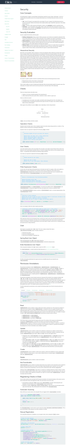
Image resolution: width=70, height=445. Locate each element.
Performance (7, 47)
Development (7, 53)
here (28, 24)
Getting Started (8, 8)
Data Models (7, 13)
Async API (8, 31)
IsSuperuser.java (49, 290)
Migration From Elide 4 (9, 50)
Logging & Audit (8, 34)
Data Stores (7, 21)
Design (6, 55)
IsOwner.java (41, 290)
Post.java (28, 290)
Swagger (6, 37)
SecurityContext (49, 247)
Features (6, 10)
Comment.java (34, 290)
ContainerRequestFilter (53, 249)
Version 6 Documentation (9, 60)
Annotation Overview (9, 42)
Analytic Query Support (9, 18)
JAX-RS (47, 249)
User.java (23, 290)
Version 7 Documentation (9, 58)
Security (6, 16)
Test (5, 39)
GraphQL (7, 29)
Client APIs (7, 24)
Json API (7, 26)
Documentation (39, 2)
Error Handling (7, 45)
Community (33, 2)
